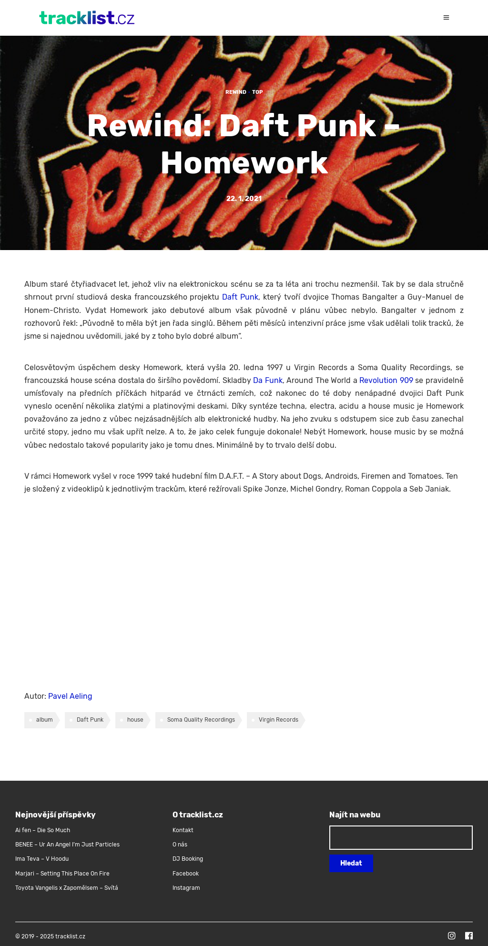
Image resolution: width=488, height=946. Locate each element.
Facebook (186, 873)
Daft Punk (240, 297)
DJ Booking (188, 858)
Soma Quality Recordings (201, 719)
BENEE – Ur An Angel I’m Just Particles (68, 844)
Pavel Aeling (70, 696)
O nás (180, 844)
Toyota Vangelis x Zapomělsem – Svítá (66, 888)
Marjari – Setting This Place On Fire (62, 873)
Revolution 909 (386, 380)
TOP (257, 92)
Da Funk (268, 380)
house (135, 719)
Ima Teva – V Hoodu (42, 858)
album (44, 719)
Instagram (186, 888)
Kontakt (183, 830)
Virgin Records (278, 719)
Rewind (235, 92)
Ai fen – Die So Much (42, 830)
